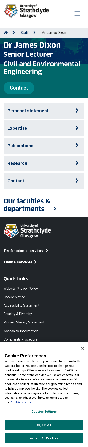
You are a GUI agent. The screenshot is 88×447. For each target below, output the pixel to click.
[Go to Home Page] (6, 33)
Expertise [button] (17, 128)
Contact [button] (16, 181)
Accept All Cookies (44, 438)
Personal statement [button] (28, 110)
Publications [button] (20, 145)
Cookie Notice (14, 297)
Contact (19, 88)
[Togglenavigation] (77, 14)
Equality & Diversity (18, 314)
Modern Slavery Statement (24, 322)
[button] (44, 205)
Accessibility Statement (21, 306)
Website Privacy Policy (21, 288)
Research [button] (17, 163)
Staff (25, 33)
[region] (44, 394)
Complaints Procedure (21, 339)
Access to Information (21, 331)
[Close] (82, 348)
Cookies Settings (44, 411)
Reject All (44, 425)
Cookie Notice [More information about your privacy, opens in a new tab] (20, 402)
